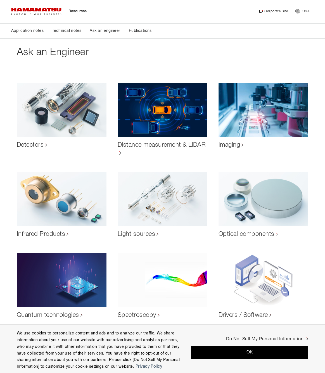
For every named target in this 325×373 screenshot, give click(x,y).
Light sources (136, 234)
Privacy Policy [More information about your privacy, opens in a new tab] (149, 367)
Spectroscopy (137, 315)
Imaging (229, 145)
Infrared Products (41, 234)
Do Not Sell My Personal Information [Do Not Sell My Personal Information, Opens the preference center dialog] (264, 339)
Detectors (30, 145)
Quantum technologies (48, 315)
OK (249, 352)
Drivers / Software (243, 315)
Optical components (246, 234)
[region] (162, 348)
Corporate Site (276, 11)
